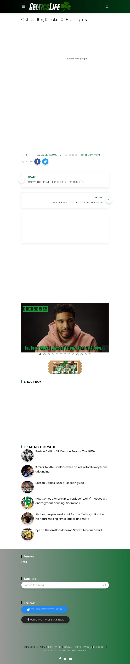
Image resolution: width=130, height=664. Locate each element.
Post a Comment (89, 155)
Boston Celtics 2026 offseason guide (59, 483)
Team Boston (79, 650)
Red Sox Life (99, 647)
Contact (68, 647)
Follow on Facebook (47, 619)
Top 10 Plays (81, 647)
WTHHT (58, 647)
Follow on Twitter (46, 609)
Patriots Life (51, 650)
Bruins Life (64, 650)
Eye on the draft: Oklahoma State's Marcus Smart (68, 530)
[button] (37, 161)
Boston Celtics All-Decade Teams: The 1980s (65, 451)
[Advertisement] (65, 123)
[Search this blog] (65, 585)
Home (50, 647)
